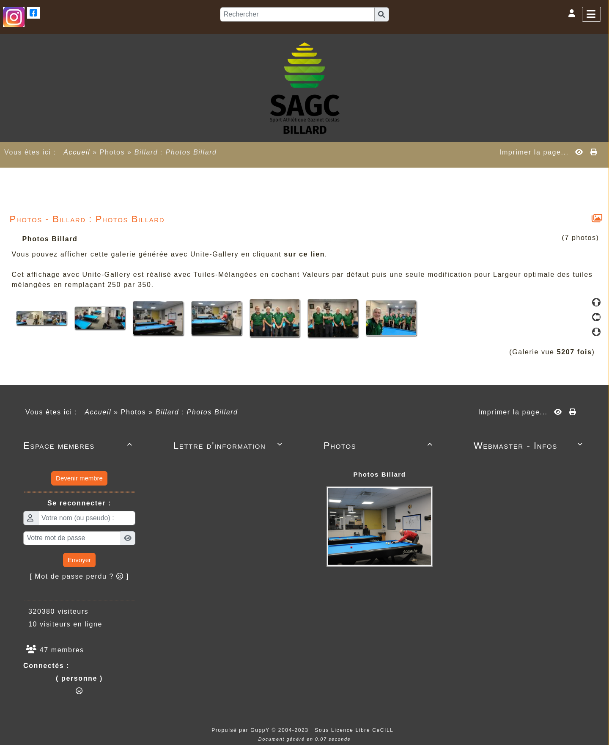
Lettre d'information (229, 445)
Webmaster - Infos (530, 445)
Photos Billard (379, 474)
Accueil (77, 152)
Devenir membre (79, 478)
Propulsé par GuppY (241, 730)
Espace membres (79, 445)
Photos (380, 445)
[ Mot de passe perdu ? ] (79, 576)
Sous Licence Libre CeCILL (355, 730)
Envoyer (79, 559)
